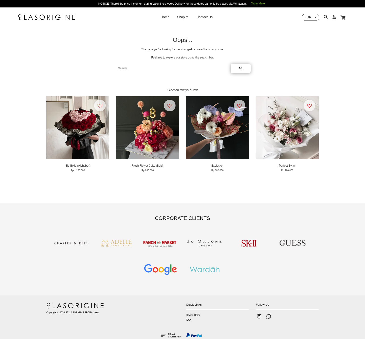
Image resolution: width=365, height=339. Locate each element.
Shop (183, 17)
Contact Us (204, 17)
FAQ (188, 319)
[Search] (173, 68)
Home (165, 17)
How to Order (193, 315)
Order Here (258, 3)
